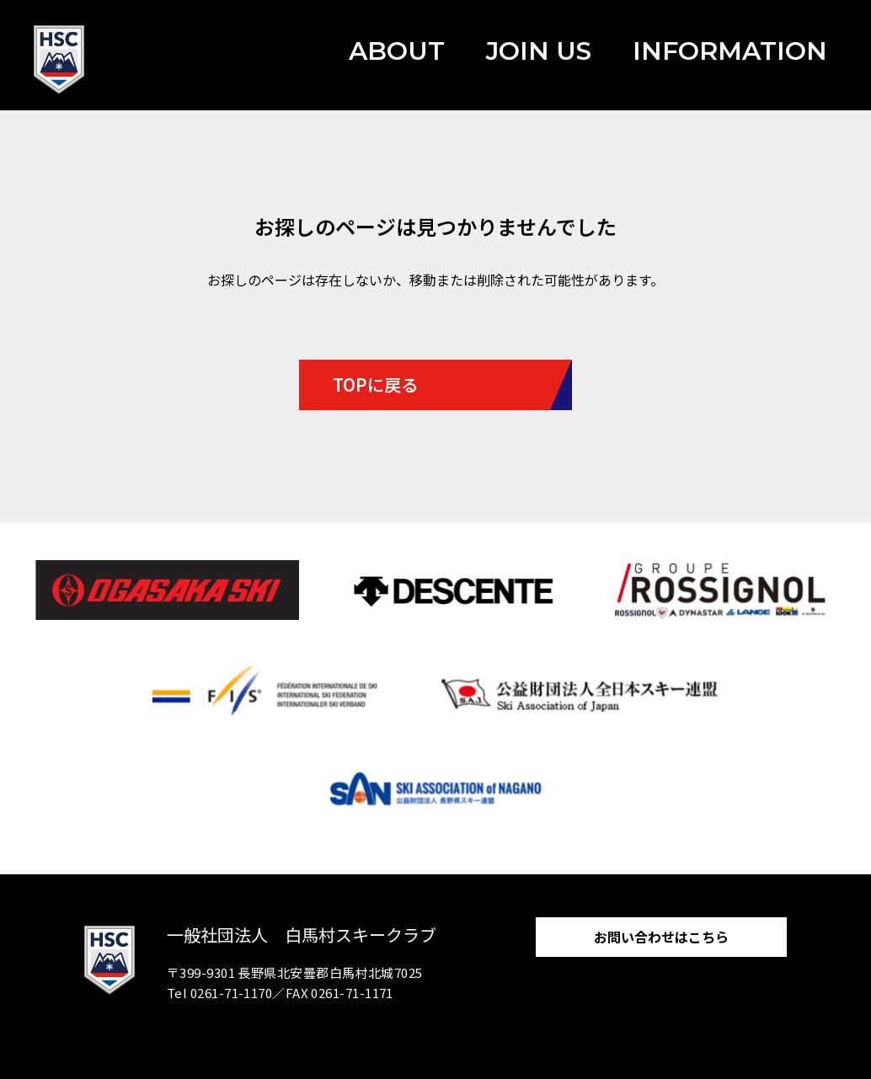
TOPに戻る (375, 384)
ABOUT (397, 51)
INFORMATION (730, 51)
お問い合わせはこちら (661, 937)
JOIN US (538, 51)
